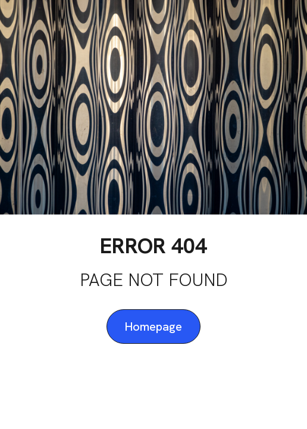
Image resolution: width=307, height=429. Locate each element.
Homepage (153, 326)
